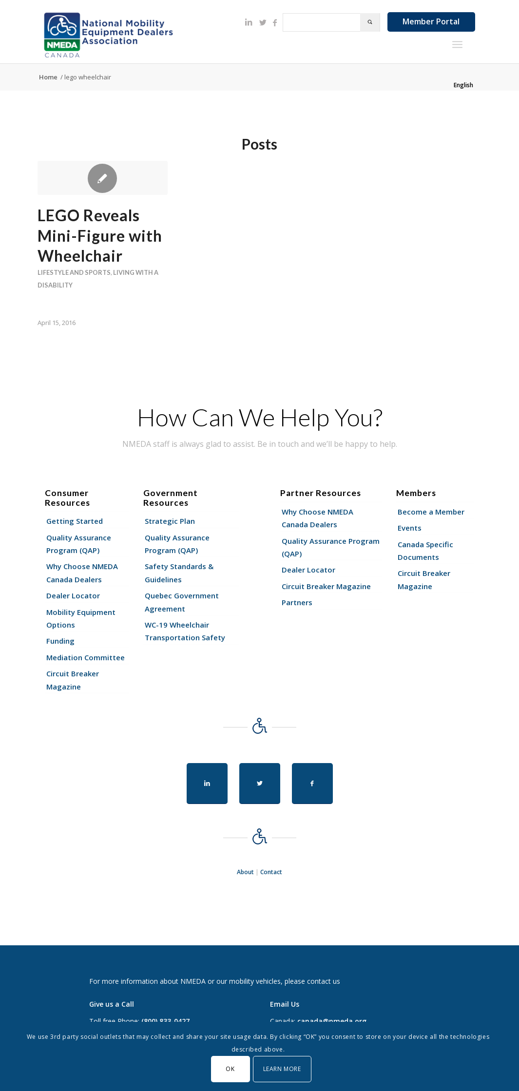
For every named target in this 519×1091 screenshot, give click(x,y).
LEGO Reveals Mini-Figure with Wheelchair (100, 235)
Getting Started (74, 521)
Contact (271, 872)
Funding (60, 641)
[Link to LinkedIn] (248, 22)
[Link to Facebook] (274, 22)
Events (410, 528)
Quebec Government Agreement (182, 602)
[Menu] (457, 44)
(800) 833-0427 (165, 1021)
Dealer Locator (73, 595)
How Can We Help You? (260, 417)
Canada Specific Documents (425, 550)
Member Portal (431, 21)
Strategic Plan (170, 521)
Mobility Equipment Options (80, 618)
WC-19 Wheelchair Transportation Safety (185, 631)
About (245, 872)
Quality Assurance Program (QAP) (78, 544)
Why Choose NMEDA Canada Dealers (82, 572)
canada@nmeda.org (331, 1021)
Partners (297, 602)
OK (230, 1069)
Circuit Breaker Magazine (72, 680)
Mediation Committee (85, 657)
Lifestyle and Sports (74, 272)
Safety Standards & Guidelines (179, 572)
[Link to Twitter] (263, 22)
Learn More (282, 1069)
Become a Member (431, 512)
